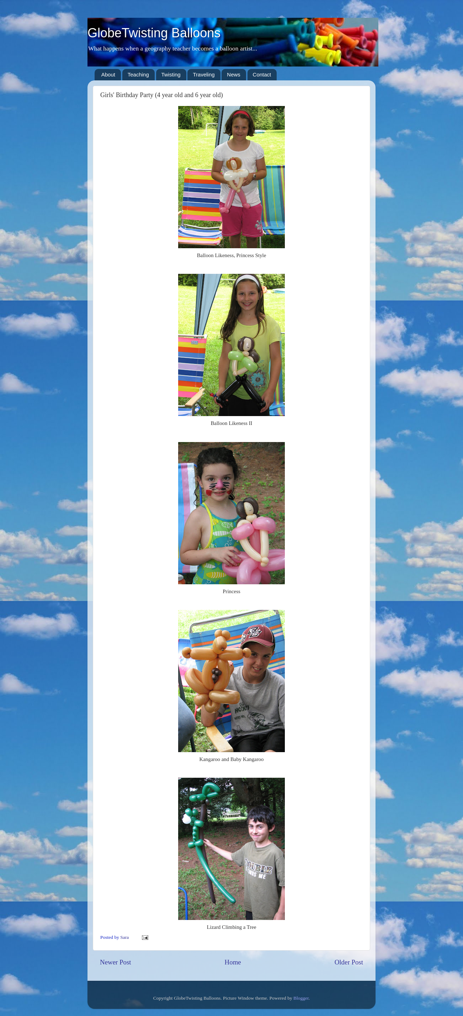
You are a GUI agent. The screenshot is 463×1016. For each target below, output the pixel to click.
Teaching (138, 74)
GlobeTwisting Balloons (153, 33)
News (233, 74)
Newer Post (115, 962)
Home (233, 962)
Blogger (301, 998)
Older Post (349, 962)
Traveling (203, 74)
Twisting (171, 74)
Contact (262, 74)
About (108, 74)
